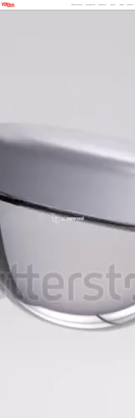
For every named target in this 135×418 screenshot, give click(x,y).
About (113, 5)
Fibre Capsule (77, 5)
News (122, 5)
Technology (90, 5)
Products (103, 5)
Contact (130, 5)
